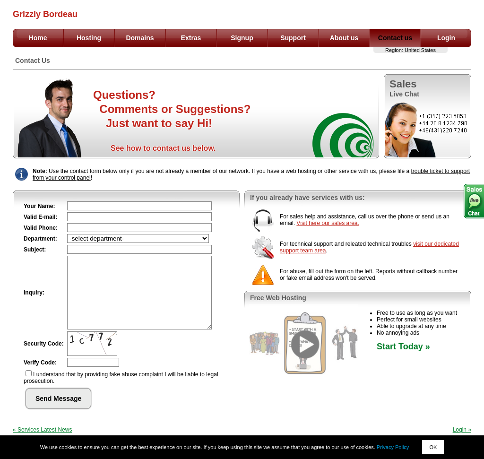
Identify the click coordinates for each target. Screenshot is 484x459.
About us (344, 38)
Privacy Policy (393, 447)
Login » (462, 429)
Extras (191, 38)
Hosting (89, 38)
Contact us (395, 38)
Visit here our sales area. (327, 223)
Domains (140, 38)
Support (293, 38)
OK (433, 447)
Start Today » (403, 346)
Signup (242, 38)
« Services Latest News (42, 429)
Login (446, 38)
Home (38, 38)
